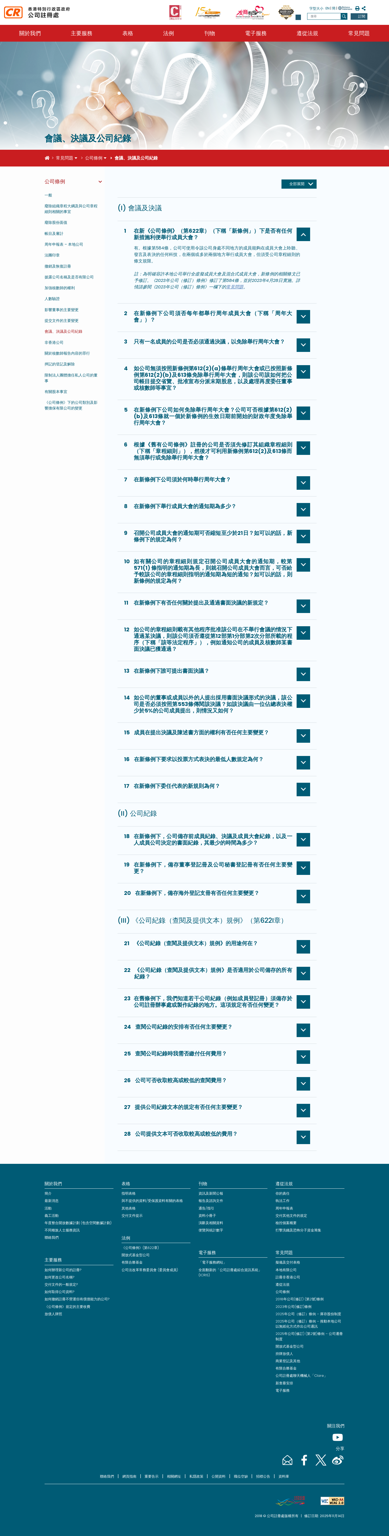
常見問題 (359, 33)
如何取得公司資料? (60, 1292)
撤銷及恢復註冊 (58, 266)
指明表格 (129, 1193)
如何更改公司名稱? (60, 1277)
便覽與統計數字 (211, 1230)
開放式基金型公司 (136, 1255)
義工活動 (52, 1215)
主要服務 (81, 33)
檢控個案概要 (286, 1223)
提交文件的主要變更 (62, 320)
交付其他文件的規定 (291, 1215)
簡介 (48, 1193)
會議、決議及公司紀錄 (63, 331)
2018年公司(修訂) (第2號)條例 (300, 1299)
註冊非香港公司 (288, 1277)
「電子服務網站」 (213, 1262)
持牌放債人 (284, 1353)
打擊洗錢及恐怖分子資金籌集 (298, 1230)
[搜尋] (344, 16)
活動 (48, 1208)
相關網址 (174, 1476)
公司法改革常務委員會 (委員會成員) (150, 1270)
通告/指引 (206, 1208)
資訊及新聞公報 (211, 1193)
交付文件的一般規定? (61, 1284)
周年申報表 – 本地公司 (64, 244)
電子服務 (256, 33)
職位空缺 (241, 1476)
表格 (127, 33)
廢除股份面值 (56, 222)
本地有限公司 (286, 1270)
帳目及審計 (54, 233)
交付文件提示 (132, 1215)
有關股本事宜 (56, 391)
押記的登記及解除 (60, 364)
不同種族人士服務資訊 (62, 1230)
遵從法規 (307, 33)
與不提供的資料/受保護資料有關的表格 (152, 1200)
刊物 (209, 33)
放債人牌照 (53, 1314)
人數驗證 (52, 298)
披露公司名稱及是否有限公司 (69, 277)
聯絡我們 (52, 1237)
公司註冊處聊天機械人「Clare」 (301, 1375)
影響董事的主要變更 (62, 309)
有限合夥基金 (132, 1262)
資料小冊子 (207, 1215)
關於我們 (30, 33)
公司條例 (93, 158)
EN (328, 8)
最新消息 (52, 1200)
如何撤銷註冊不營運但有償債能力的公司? (77, 1299)
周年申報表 (284, 1208)
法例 (168, 33)
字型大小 (316, 8)
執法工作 (283, 1200)
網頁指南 (129, 1476)
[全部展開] (299, 184)
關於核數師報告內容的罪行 (67, 353)
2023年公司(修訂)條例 (293, 1306)
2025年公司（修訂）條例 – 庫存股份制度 (308, 1314)
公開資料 (219, 1476)
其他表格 (129, 1208)
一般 (48, 195)
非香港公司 (54, 342)
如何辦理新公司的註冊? (63, 1270)
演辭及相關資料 (211, 1223)
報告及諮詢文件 (211, 1200)
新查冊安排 (284, 1383)
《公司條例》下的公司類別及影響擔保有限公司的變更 (71, 405)
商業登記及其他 (288, 1361)
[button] (298, 17)
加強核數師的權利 (60, 288)
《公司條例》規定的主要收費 (67, 1306)
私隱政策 (196, 1476)
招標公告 (263, 1476)
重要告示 (152, 1476)
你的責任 (283, 1193)
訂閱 (361, 16)
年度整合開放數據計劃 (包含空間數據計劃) (78, 1223)
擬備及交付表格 (288, 1262)
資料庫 (284, 1476)
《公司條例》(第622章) (140, 1247)
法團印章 (52, 255)
